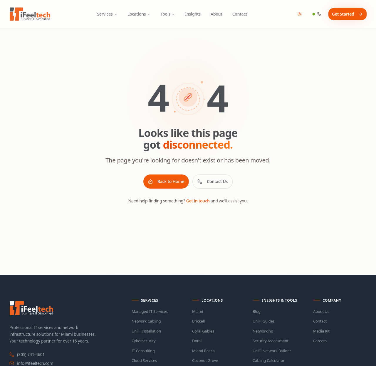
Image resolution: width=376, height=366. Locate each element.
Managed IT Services (150, 311)
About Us (321, 311)
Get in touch (198, 201)
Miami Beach (203, 350)
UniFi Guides (264, 321)
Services (107, 14)
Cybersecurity (143, 340)
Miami (197, 311)
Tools (167, 14)
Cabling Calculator (268, 360)
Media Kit (321, 331)
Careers (320, 340)
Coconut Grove (205, 360)
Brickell (198, 321)
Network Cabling (146, 321)
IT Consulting (143, 350)
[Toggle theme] (300, 14)
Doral (197, 340)
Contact (239, 14)
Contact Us (212, 181)
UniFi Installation (146, 331)
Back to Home (166, 181)
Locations (139, 14)
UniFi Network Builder (272, 350)
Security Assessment (270, 340)
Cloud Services (144, 360)
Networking (263, 331)
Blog (257, 311)
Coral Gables (203, 331)
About (216, 14)
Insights (193, 14)
